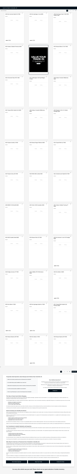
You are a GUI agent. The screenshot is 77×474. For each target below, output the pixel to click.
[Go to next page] (74, 11)
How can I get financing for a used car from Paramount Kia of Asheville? (19, 391)
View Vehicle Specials (16, 461)
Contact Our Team (60, 461)
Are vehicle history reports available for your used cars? (17, 382)
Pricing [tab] (17, 20)
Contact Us (55, 390)
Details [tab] (12, 20)
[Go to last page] (76, 11)
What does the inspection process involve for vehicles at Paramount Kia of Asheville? (22, 385)
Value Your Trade (38, 461)
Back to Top (74, 371)
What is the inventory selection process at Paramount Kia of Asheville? (19, 379)
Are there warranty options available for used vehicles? (17, 388)
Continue (38, 472)
